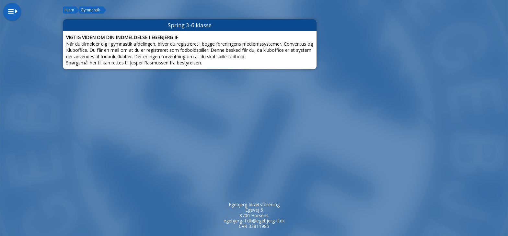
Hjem (69, 10)
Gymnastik (90, 10)
